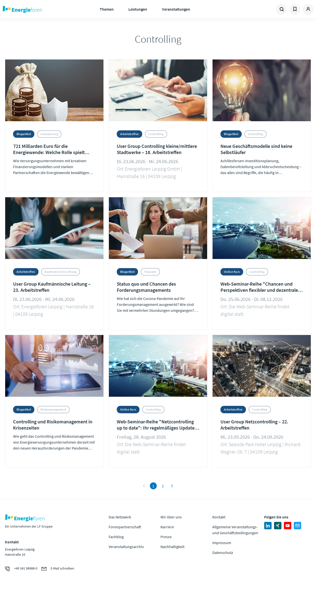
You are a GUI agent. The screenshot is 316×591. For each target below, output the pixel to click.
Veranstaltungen (176, 9)
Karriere (167, 526)
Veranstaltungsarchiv (126, 546)
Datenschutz (222, 552)
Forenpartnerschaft (125, 526)
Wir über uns (171, 516)
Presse (166, 536)
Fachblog (116, 536)
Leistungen (137, 9)
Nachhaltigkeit (172, 546)
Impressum (221, 542)
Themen (107, 9)
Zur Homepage (37, 9)
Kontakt (218, 516)
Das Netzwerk (120, 516)
